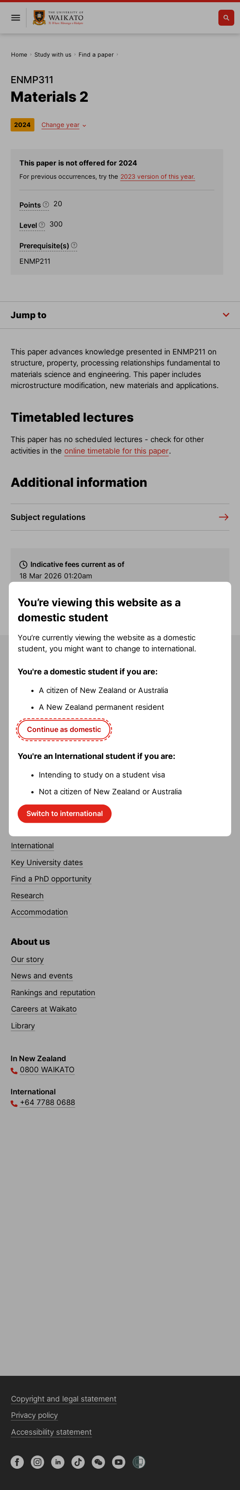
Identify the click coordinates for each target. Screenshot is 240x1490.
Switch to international (64, 813)
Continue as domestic (64, 729)
